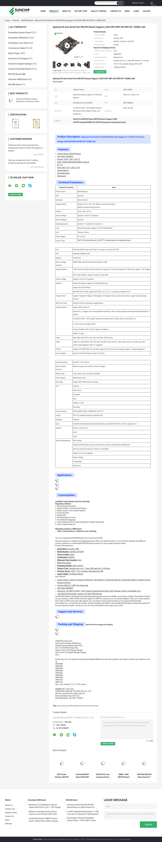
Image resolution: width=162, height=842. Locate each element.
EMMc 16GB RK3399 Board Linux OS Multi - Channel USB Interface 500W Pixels (123, 775)
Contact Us (115, 11)
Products (53, 11)
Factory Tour (81, 11)
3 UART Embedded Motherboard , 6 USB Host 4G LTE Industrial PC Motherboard (83, 813)
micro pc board (62, 706)
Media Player (14, 53)
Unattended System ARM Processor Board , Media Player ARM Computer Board (43, 820)
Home (43, 11)
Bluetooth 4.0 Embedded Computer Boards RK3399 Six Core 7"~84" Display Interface (45, 806)
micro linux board (92, 706)
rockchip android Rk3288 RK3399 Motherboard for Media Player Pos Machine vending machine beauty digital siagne (83, 806)
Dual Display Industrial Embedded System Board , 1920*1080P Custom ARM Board (81, 819)
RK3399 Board (27, 20)
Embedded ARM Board (18, 38)
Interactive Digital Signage (20, 64)
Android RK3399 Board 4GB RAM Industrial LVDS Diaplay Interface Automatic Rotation (82, 775)
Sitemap (8, 824)
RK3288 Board (14, 84)
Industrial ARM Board (17, 79)
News (127, 11)
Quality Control (99, 11)
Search (120, 3)
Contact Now (100, 72)
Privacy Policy (37, 839)
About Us (66, 11)
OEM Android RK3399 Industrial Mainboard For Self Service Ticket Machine (27, 101)
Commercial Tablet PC (18, 48)
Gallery (146, 11)
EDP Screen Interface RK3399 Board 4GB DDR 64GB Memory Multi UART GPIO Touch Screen (62, 775)
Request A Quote (138, 3)
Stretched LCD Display (18, 58)
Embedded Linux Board (18, 43)
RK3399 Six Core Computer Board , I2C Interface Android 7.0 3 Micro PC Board (103, 775)
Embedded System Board (19, 32)
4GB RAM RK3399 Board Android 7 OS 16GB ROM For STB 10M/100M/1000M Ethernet (144, 775)
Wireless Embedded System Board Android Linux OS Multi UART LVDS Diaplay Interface (43, 813)
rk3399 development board (77, 706)
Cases (136, 11)
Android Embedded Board (19, 69)
